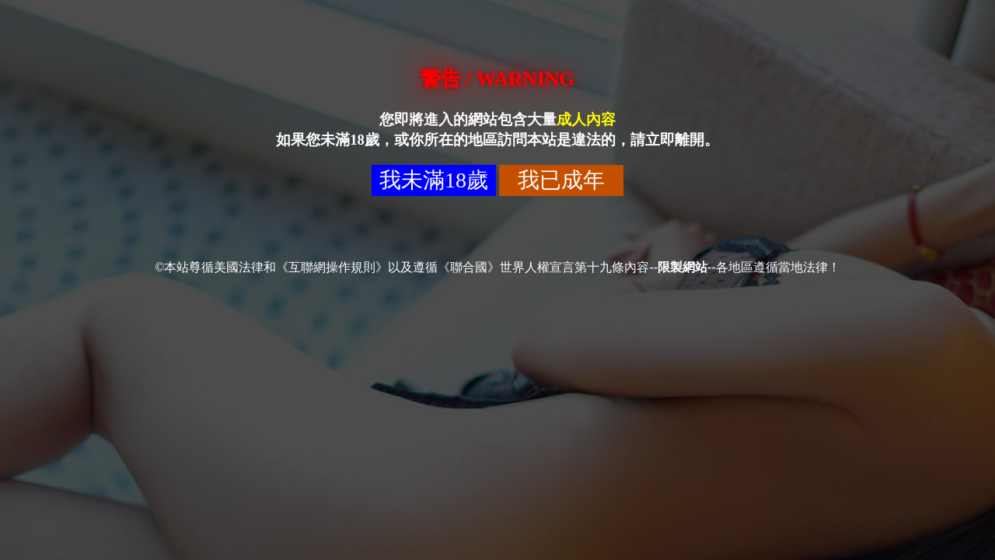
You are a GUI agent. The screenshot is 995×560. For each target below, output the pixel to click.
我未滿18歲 (433, 180)
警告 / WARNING (497, 79)
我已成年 (561, 180)
